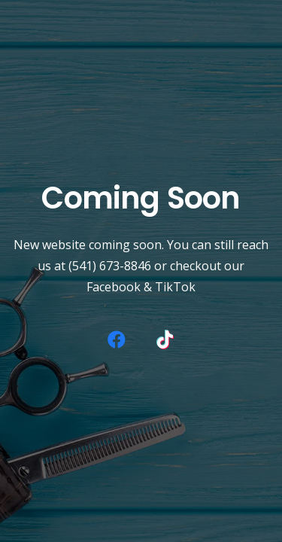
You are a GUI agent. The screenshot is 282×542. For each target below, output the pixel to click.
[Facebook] (116, 339)
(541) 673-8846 (109, 265)
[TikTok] (165, 339)
